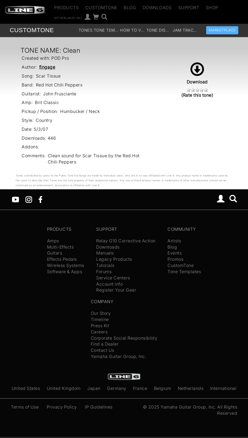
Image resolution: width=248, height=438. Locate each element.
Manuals (105, 253)
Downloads (157, 7)
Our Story (101, 313)
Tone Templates (106, 30)
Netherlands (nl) (68, 17)
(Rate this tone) (197, 95)
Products (66, 7)
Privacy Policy (62, 407)
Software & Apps (64, 271)
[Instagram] (29, 199)
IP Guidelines (99, 407)
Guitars (54, 253)
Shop (212, 7)
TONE (32, 30)
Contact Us (102, 350)
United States (26, 388)
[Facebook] (40, 199)
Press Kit (100, 325)
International (223, 388)
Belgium (162, 388)
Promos (175, 259)
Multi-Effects (60, 247)
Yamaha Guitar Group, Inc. (118, 356)
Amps (53, 240)
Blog (130, 7)
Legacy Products (114, 259)
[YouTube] (15, 199)
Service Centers (113, 277)
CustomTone (101, 7)
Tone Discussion (159, 30)
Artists (174, 240)
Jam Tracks (185, 30)
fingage (47, 67)
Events (174, 253)
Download (197, 73)
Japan (93, 388)
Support (188, 7)
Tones (86, 30)
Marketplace (222, 30)
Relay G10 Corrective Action (126, 240)
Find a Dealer (105, 344)
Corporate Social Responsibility (124, 338)
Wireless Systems (65, 265)
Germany (116, 388)
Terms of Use (25, 407)
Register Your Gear (116, 290)
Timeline (100, 319)
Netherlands (191, 388)
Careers (99, 332)
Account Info (109, 284)
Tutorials (105, 265)
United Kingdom (64, 388)
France (140, 388)
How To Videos (132, 30)
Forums (104, 271)
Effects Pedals (62, 259)
